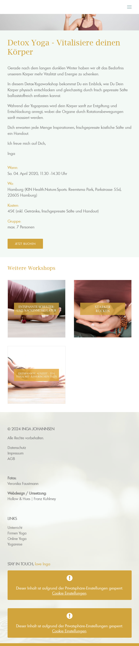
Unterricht (15, 527)
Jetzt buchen (25, 243)
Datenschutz (17, 447)
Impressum (15, 453)
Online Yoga (17, 538)
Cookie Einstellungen (69, 593)
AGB (11, 458)
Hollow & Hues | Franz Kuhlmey (32, 498)
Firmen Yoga (17, 533)
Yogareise (15, 544)
